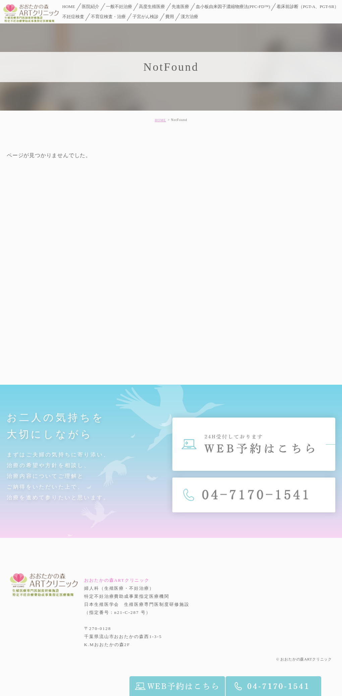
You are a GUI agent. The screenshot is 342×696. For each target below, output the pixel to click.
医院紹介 (90, 6)
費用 (169, 16)
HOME (160, 120)
